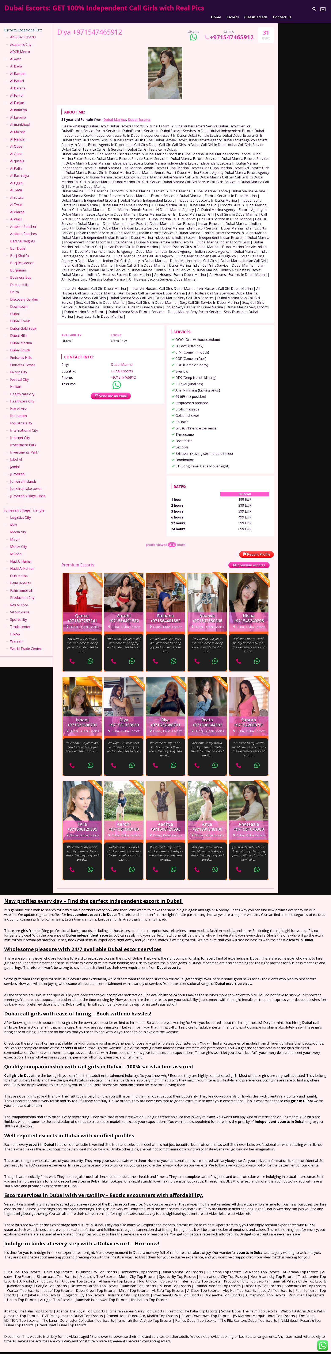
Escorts (233, 9)
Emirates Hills (21, 352)
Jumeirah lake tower (26, 483)
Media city (18, 527)
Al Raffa (16, 163)
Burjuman (18, 265)
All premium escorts (249, 560)
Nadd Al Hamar (22, 563)
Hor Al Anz (18, 403)
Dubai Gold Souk (23, 323)
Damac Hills (19, 279)
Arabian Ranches (23, 228)
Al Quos (16, 141)
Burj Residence (22, 257)
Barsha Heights (22, 236)
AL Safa (16, 185)
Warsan (16, 636)
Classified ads (255, 9)
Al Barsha (17, 83)
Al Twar (16, 199)
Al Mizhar (17, 126)
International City (24, 425)
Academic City (20, 39)
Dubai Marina (114, 114)
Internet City (20, 432)
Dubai (15, 308)
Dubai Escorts (139, 114)
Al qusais (17, 156)
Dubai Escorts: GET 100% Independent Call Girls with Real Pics (104, 7)
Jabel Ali (16, 454)
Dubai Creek (20, 316)
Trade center (20, 621)
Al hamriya (18, 105)
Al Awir (15, 53)
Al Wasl (16, 214)
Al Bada (16, 61)
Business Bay (20, 272)
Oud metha (19, 570)
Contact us (282, 9)
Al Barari (17, 75)
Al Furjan (17, 97)
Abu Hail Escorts (23, 32)
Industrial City (21, 418)
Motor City (18, 541)
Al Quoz (16, 148)
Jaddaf (15, 461)
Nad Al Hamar (21, 556)
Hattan (15, 381)
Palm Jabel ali (20, 578)
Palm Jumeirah (21, 585)
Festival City (19, 374)
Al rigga (16, 177)
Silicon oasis (19, 607)
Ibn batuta (18, 410)
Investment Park (23, 439)
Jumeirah (17, 469)
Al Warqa (17, 206)
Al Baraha (18, 68)
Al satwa (16, 192)
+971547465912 (229, 32)
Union (15, 628)
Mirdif (15, 534)
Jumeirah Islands (23, 476)
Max (13, 519)
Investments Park (24, 447)
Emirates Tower (22, 359)
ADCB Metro (20, 46)
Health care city (22, 388)
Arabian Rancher (23, 221)
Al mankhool (20, 119)
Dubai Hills (18, 330)
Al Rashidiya (19, 170)
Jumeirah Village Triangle (24, 505)
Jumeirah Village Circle (27, 490)
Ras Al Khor (19, 599)
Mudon (16, 549)
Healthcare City (22, 396)
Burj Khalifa (19, 250)
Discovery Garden (24, 294)
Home (216, 9)
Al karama (18, 112)
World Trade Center (26, 643)
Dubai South (20, 345)
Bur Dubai (18, 243)
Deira (14, 287)
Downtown (18, 301)
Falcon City (18, 367)
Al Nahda (17, 134)
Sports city (18, 614)
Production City (22, 592)
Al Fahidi (16, 90)
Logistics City (20, 512)
